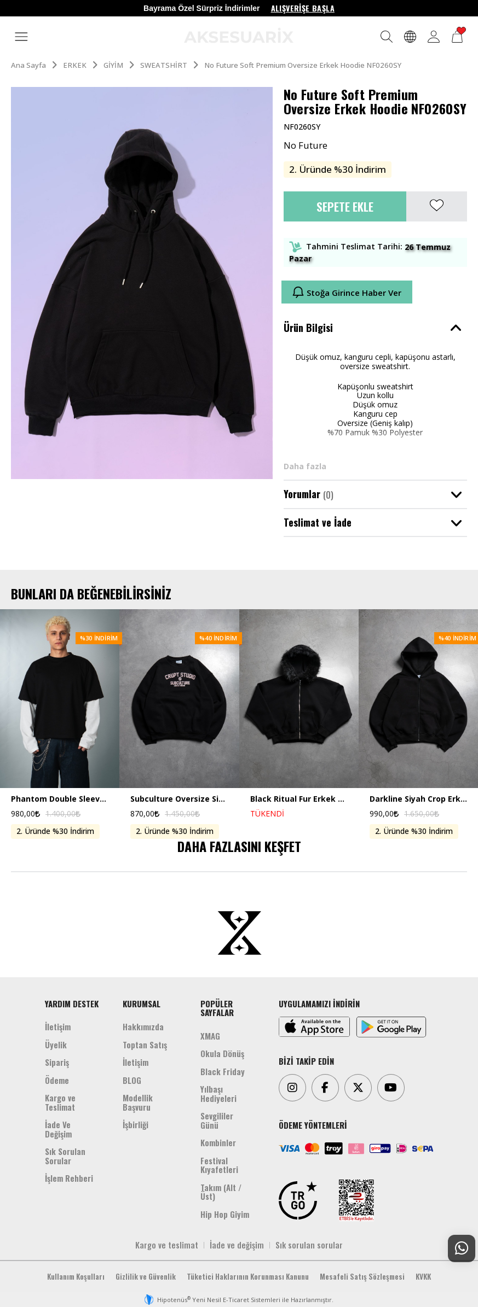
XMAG (210, 1036)
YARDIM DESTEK (72, 1003)
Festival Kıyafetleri (219, 1165)
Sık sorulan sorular (309, 1245)
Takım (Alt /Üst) (220, 1192)
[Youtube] (391, 1087)
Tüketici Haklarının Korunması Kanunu (248, 1276)
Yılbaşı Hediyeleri (218, 1093)
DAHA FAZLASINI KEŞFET (239, 846)
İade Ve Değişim (58, 1129)
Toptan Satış (145, 1044)
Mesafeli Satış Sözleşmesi (362, 1276)
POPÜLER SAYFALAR (217, 1008)
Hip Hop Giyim (224, 1214)
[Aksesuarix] (238, 35)
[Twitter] (358, 1087)
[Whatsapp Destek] (461, 1248)
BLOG (132, 1080)
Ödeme (57, 1080)
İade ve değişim (237, 1245)
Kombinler (218, 1142)
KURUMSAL (141, 1003)
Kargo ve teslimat (166, 1245)
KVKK (423, 1276)
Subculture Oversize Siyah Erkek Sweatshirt (179, 799)
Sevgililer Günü (216, 1120)
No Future (305, 145)
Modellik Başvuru (138, 1102)
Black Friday (222, 1071)
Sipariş (57, 1062)
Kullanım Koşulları (76, 1276)
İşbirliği (135, 1124)
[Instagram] (292, 1087)
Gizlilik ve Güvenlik (146, 1276)
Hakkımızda (143, 1026)
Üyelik (56, 1044)
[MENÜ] (21, 37)
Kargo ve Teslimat (60, 1102)
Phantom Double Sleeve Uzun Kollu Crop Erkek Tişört (59, 799)
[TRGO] (298, 1200)
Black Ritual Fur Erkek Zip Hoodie (299, 799)
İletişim (58, 1026)
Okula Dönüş (222, 1053)
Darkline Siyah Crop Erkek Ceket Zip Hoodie (418, 799)
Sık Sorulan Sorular (65, 1155)
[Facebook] (325, 1087)
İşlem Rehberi (69, 1178)
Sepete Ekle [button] (344, 206)
